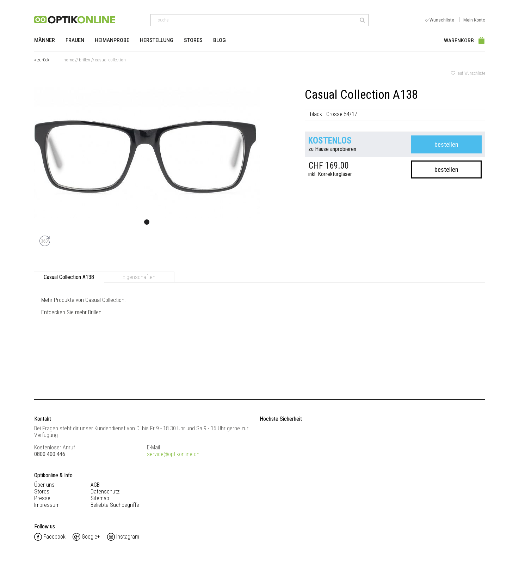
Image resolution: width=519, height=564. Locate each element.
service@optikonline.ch (173, 454)
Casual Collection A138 (69, 277)
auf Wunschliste (468, 73)
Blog (219, 40)
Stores (193, 40)
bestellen (446, 144)
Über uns (44, 484)
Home (68, 59)
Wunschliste (440, 20)
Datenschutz (105, 491)
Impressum (47, 505)
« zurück (41, 59)
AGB (95, 484)
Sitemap (100, 498)
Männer (44, 40)
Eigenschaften (139, 277)
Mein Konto (474, 20)
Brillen (84, 59)
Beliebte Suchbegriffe (115, 505)
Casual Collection (110, 59)
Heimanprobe (112, 40)
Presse (42, 498)
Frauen (75, 40)
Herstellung (156, 40)
